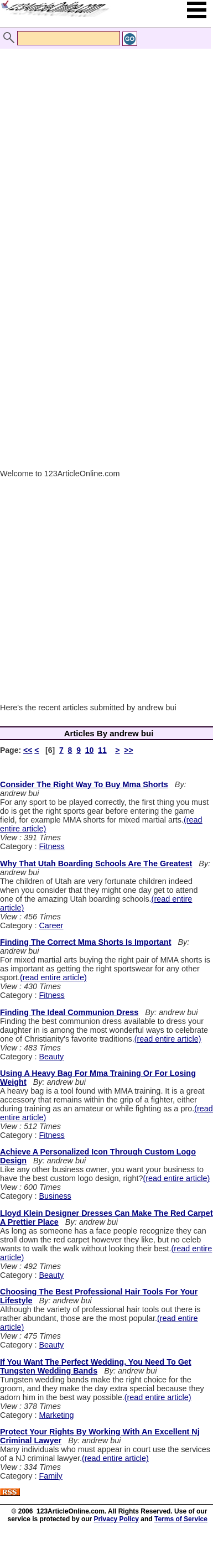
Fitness (51, 846)
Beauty (51, 1056)
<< (27, 750)
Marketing (56, 1415)
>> (128, 750)
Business (55, 1196)
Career (51, 925)
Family (50, 1475)
